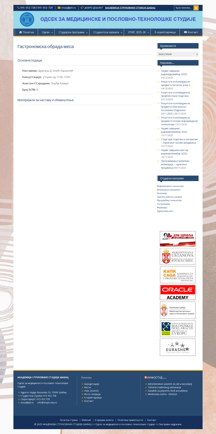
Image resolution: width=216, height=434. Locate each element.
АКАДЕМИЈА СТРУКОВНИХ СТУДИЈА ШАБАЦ (130, 7)
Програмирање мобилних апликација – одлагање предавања (175, 164)
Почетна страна (69, 420)
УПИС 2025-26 (137, 32)
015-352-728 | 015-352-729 (36, 7)
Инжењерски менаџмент (169, 190)
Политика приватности (130, 420)
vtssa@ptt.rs (68, 7)
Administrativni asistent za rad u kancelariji (170, 383)
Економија (162, 193)
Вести (87, 387)
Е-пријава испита (104, 420)
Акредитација (91, 383)
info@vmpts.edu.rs (47, 402)
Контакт (88, 400)
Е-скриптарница (165, 32)
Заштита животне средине (169, 197)
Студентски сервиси (106, 32)
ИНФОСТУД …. (156, 377)
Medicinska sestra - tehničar (162, 394)
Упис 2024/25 (91, 390)
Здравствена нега (165, 211)
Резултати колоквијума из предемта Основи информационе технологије (179, 121)
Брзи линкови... (184, 7)
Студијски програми (71, 32)
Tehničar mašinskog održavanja (164, 387)
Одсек (46, 32)
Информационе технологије (170, 186)
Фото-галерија (92, 394)
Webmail (86, 420)
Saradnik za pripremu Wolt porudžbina (168, 390)
